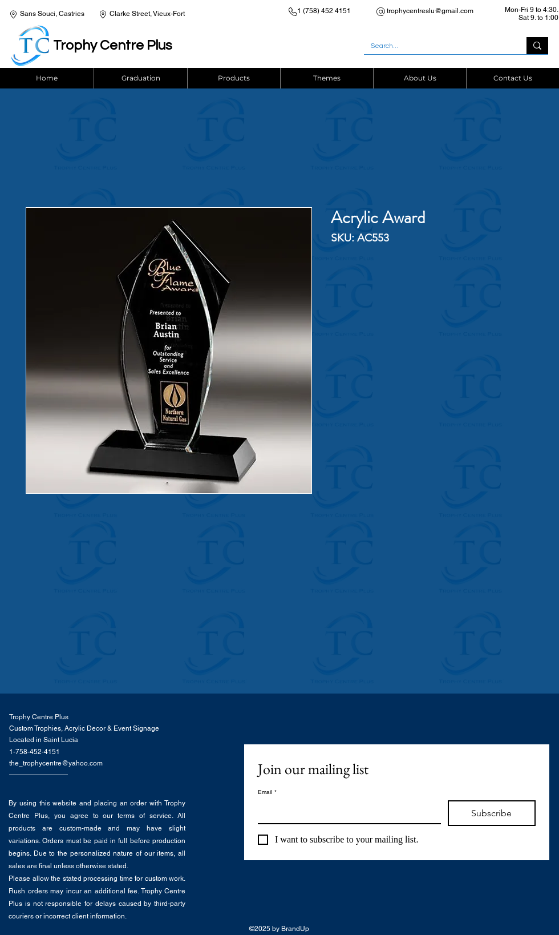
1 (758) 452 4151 (324, 11)
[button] (233, 78)
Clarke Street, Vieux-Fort (147, 14)
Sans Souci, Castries (52, 14)
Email (267, 792)
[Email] (346, 811)
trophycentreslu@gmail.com (430, 11)
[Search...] (437, 46)
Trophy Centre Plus (112, 45)
